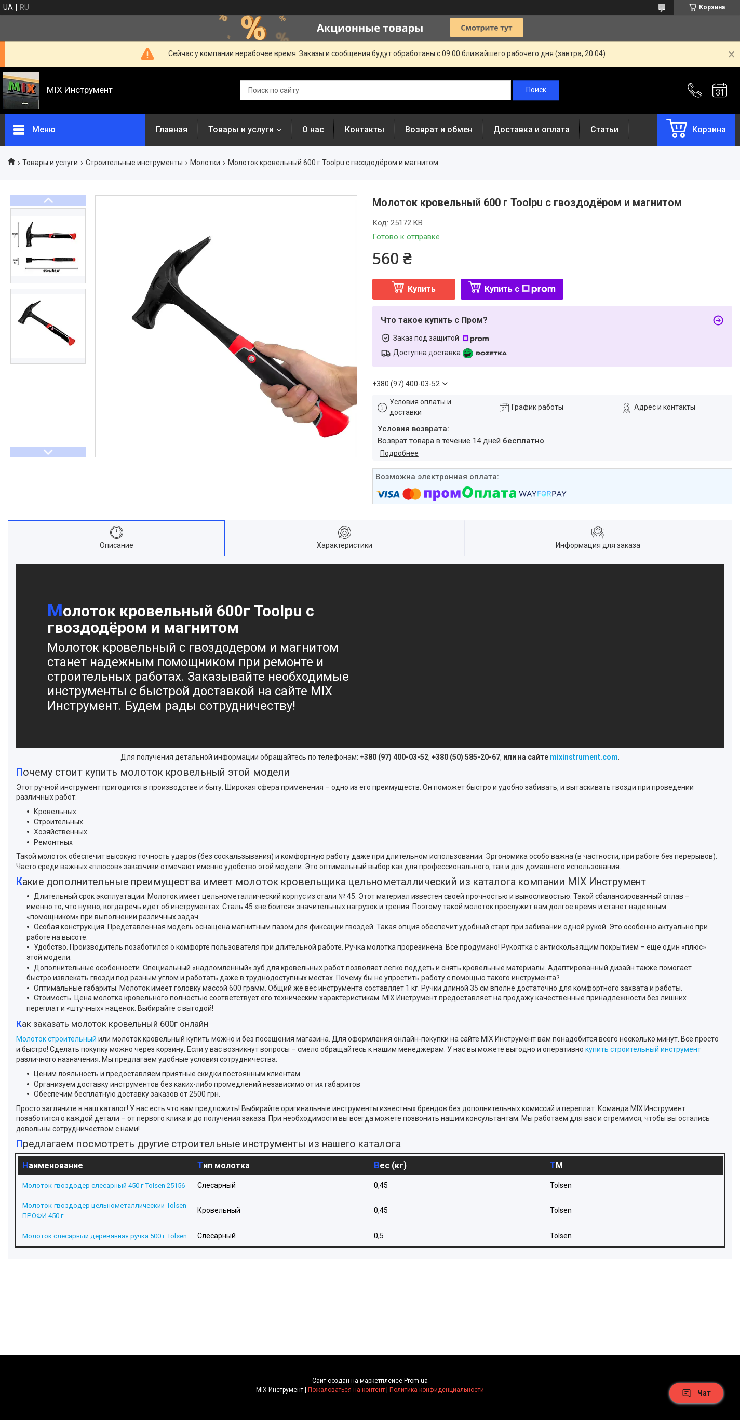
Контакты (364, 129)
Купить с (520, 289)
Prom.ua (416, 1400)
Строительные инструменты (134, 162)
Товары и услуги (241, 129)
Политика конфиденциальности (436, 1410)
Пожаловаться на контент (346, 1410)
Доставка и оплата (531, 129)
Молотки (205, 162)
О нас (313, 129)
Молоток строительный (56, 1039)
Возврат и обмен (439, 129)
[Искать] (536, 90)
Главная (171, 129)
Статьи (604, 129)
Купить (422, 289)
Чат (696, 1393)
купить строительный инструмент (643, 1049)
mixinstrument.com (584, 757)
